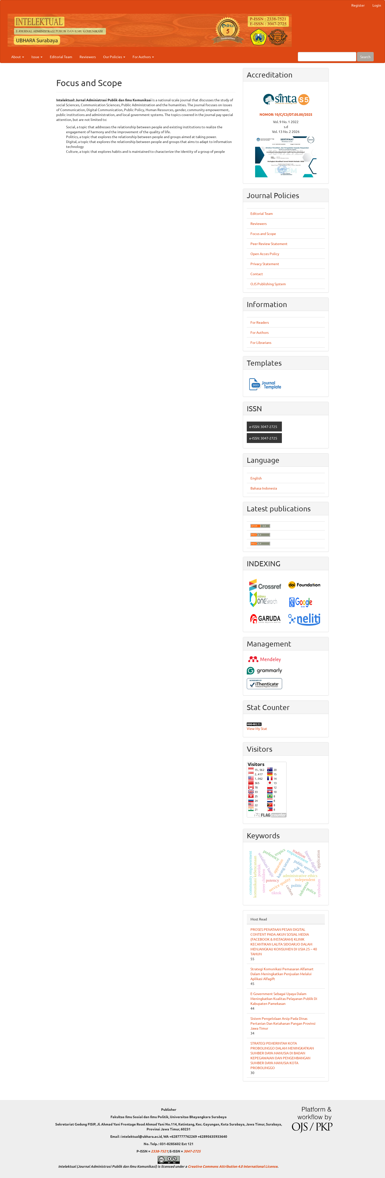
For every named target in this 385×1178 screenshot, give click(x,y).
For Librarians (260, 342)
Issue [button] (36, 56)
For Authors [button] (143, 56)
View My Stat (257, 728)
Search (365, 56)
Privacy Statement (264, 263)
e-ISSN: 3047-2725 (263, 426)
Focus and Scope (263, 233)
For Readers (259, 322)
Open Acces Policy (264, 253)
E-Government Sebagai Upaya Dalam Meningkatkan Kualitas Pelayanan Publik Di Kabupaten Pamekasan (283, 998)
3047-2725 (192, 1151)
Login (376, 5)
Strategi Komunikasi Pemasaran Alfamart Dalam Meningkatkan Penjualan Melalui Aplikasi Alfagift (282, 974)
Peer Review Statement (269, 243)
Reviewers (88, 56)
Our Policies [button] (114, 56)
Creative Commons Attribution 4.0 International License (232, 1166)
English (256, 478)
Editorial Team (61, 56)
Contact (256, 274)
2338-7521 (159, 1151)
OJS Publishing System (268, 284)
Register (358, 5)
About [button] (17, 56)
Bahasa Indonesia (263, 488)
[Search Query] (327, 56)
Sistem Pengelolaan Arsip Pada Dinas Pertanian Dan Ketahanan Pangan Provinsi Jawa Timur (283, 1023)
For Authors (259, 332)
